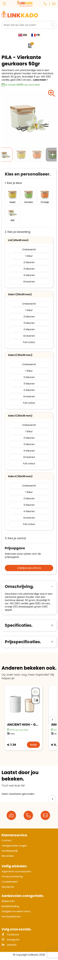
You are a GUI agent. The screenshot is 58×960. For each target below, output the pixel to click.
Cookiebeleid (9, 881)
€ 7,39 (11, 744)
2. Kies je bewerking (17, 232)
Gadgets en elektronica (16, 911)
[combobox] (25, 25)
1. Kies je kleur (13, 183)
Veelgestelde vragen (14, 845)
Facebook (10, 934)
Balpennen (8, 901)
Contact (7, 840)
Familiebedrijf (10, 851)
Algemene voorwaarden (16, 871)
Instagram (10, 939)
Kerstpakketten (11, 916)
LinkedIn (9, 945)
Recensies (8, 856)
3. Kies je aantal (15, 538)
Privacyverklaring (12, 876)
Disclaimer (8, 887)
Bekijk (33, 744)
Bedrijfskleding (10, 906)
